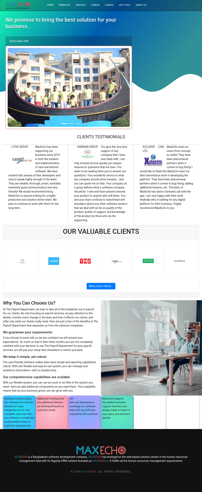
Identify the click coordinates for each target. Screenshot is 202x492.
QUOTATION (167, 59)
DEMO (167, 51)
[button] (17, 87)
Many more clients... (101, 286)
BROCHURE (166, 44)
